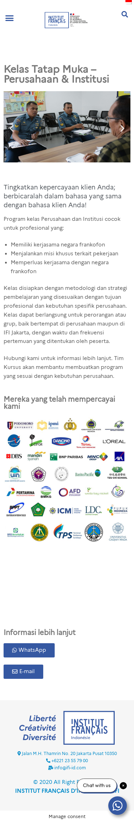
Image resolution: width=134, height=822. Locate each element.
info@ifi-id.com (70, 767)
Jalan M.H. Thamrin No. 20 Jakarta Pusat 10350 (69, 753)
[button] (9, 18)
